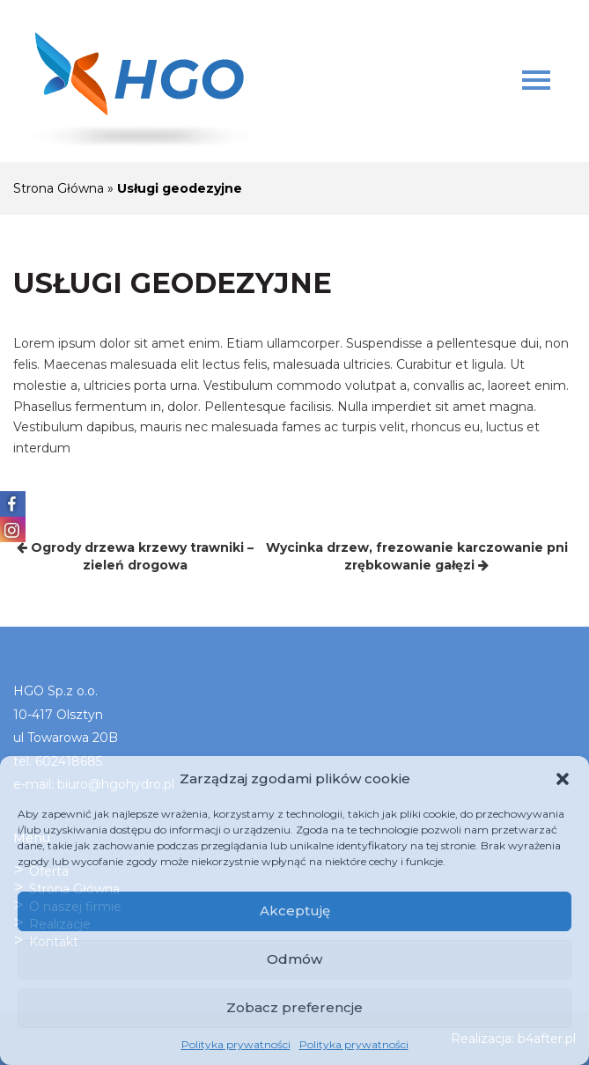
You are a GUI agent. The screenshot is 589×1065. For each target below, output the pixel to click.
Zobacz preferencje (294, 1007)
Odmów (294, 959)
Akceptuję (295, 910)
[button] (562, 779)
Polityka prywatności (236, 1044)
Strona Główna (58, 188)
